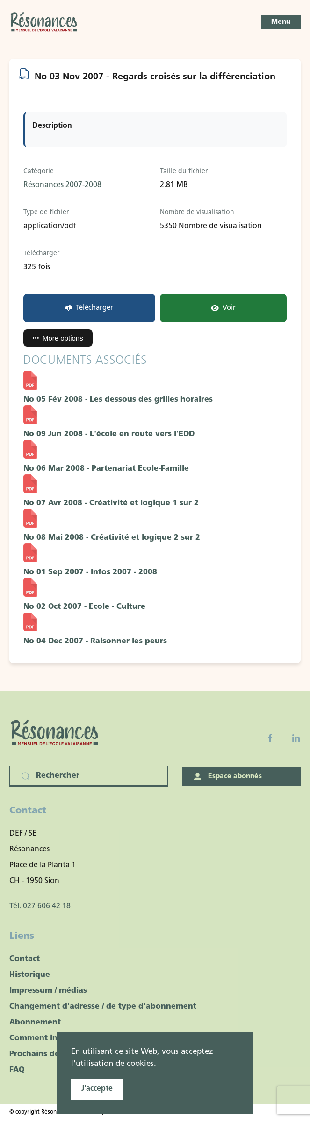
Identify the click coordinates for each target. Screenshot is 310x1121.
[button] (281, 22)
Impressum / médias (48, 991)
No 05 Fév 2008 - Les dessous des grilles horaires (118, 400)
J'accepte (97, 1089)
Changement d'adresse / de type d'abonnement (102, 1006)
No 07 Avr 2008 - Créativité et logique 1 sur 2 (111, 503)
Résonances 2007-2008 (62, 185)
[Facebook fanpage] (270, 738)
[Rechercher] (88, 776)
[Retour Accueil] (44, 22)
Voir (223, 308)
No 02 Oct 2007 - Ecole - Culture (84, 607)
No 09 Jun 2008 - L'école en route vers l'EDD (109, 434)
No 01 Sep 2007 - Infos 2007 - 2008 (90, 572)
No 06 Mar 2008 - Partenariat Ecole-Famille (106, 469)
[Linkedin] (296, 738)
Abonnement (35, 1022)
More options (58, 338)
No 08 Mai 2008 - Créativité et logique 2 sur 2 (111, 538)
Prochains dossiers (45, 1054)
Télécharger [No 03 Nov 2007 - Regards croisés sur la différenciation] (89, 308)
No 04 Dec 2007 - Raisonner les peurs (95, 641)
